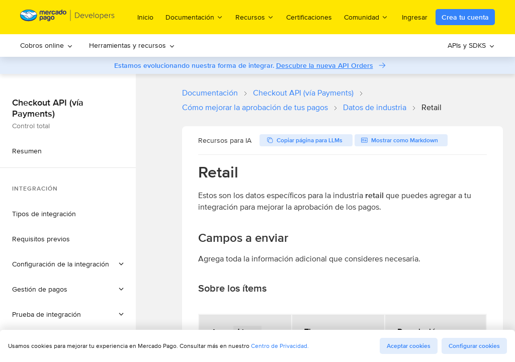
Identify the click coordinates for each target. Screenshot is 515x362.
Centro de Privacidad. (280, 345)
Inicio (145, 17)
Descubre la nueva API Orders (324, 65)
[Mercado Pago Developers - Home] (67, 17)
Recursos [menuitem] (254, 17)
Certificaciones (309, 17)
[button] (68, 263)
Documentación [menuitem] (194, 17)
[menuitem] (46, 45)
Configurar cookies (474, 345)
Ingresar (414, 17)
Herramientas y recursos (132, 45)
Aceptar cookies (409, 345)
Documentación (210, 93)
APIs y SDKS (471, 45)
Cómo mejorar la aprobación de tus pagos (255, 107)
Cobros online (46, 45)
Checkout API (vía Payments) (303, 93)
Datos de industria (374, 107)
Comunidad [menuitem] (366, 17)
